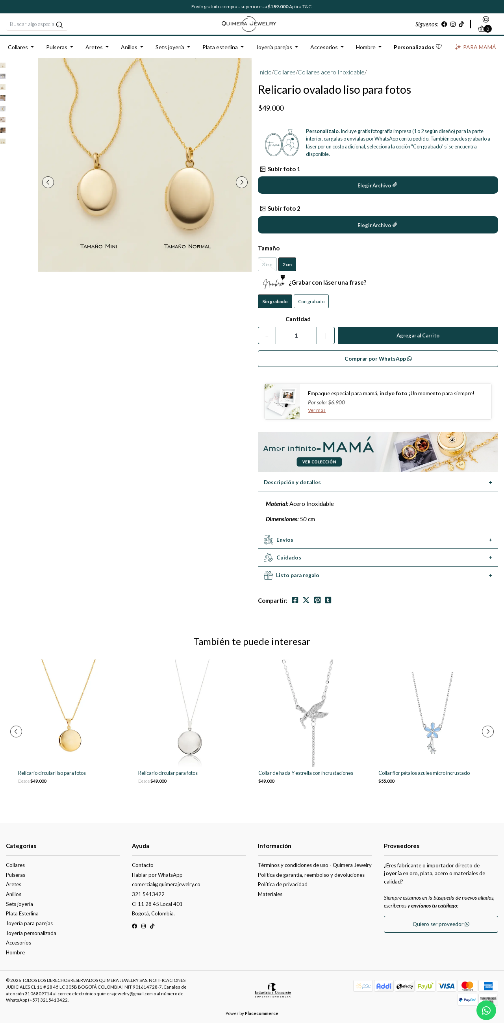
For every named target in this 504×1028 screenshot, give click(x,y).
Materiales (270, 899)
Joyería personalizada (31, 937)
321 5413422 (148, 899)
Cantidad (298, 323)
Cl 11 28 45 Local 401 (157, 908)
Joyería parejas (274, 51)
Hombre (366, 51)
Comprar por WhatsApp (378, 363)
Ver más (317, 414)
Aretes (94, 51)
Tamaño (269, 252)
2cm (287, 269)
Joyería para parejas (29, 928)
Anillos (129, 51)
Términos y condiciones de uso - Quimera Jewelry (315, 870)
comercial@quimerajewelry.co (166, 889)
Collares (18, 51)
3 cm (267, 269)
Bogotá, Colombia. (153, 918)
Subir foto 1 (279, 173)
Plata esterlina (220, 51)
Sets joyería (170, 51)
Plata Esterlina (22, 918)
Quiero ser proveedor (441, 929)
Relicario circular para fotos (168, 778)
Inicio (265, 76)
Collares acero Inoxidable (331, 76)
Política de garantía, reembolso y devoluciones (311, 879)
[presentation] (51, 187)
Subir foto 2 (279, 213)
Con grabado (311, 306)
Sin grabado (275, 306)
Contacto (143, 870)
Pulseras (56, 51)
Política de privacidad (283, 889)
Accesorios (324, 51)
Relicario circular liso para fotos (52, 778)
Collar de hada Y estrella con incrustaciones (305, 778)
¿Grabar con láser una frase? (312, 287)
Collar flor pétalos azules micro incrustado (424, 778)
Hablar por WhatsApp (157, 879)
